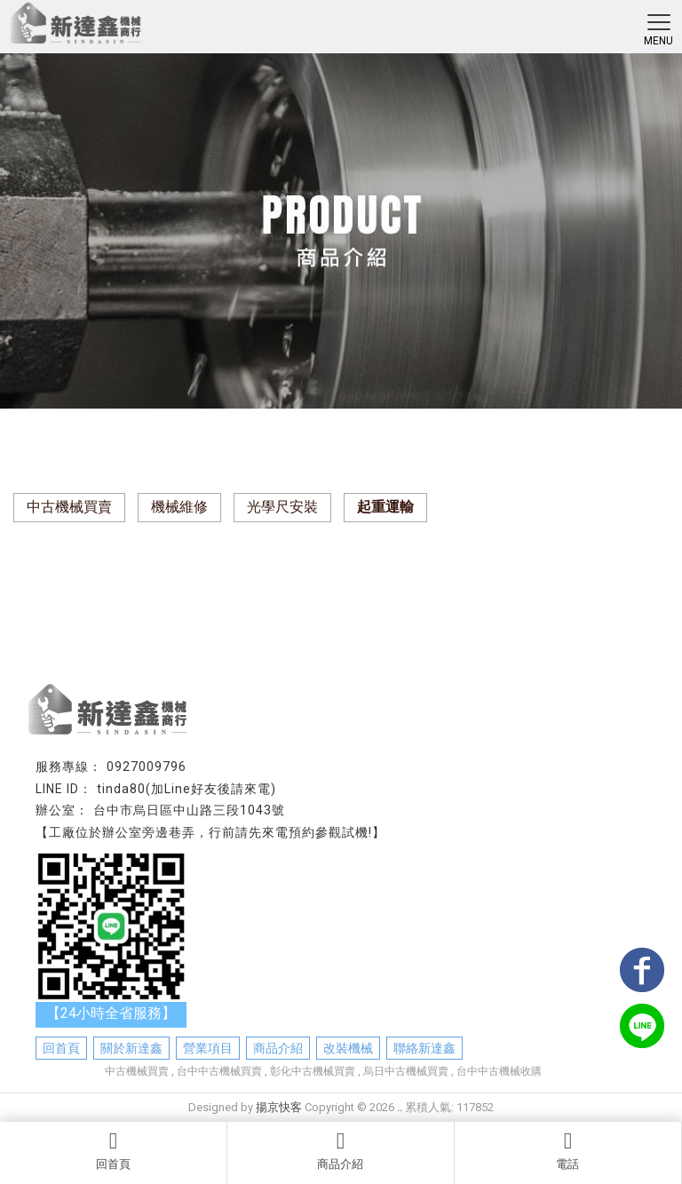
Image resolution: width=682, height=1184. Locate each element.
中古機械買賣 (69, 506)
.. (399, 1107)
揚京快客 (279, 1107)
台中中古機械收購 (499, 1071)
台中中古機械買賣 (219, 1071)
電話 (568, 1150)
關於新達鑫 (131, 1048)
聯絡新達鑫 (424, 1048)
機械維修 (179, 506)
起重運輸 (385, 506)
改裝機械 (348, 1048)
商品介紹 (340, 1150)
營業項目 (208, 1048)
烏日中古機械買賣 (405, 1071)
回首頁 (113, 1150)
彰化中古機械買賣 (312, 1071)
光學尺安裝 (282, 506)
